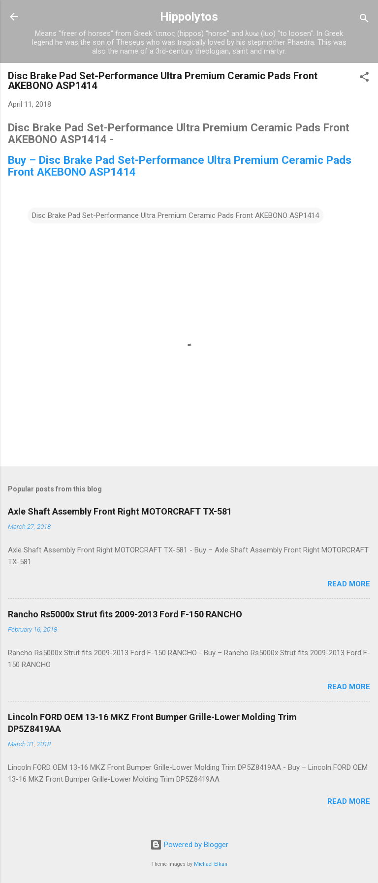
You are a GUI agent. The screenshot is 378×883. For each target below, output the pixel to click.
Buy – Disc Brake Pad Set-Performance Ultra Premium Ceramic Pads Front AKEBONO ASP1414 (179, 165)
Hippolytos (189, 17)
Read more (348, 583)
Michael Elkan (210, 864)
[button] (364, 78)
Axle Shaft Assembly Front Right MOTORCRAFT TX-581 (120, 511)
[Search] (364, 20)
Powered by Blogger (189, 844)
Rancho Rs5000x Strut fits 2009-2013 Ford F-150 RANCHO (125, 614)
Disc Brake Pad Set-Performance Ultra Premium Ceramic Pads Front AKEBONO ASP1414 (175, 215)
